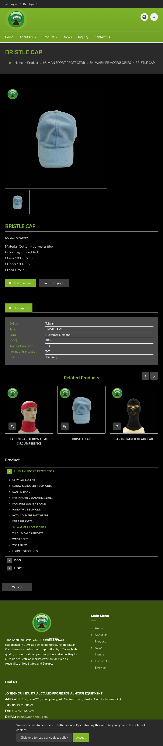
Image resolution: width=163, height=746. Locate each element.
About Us (99, 635)
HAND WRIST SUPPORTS (25, 509)
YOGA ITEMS (18, 545)
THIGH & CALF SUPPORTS (26, 533)
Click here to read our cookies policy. (44, 737)
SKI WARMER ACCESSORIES (111, 62)
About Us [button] (28, 37)
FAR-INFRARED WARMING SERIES (31, 497)
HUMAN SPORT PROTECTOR (64, 62)
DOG (14, 560)
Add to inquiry (21, 283)
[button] (144, 17)
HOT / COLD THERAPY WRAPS (28, 515)
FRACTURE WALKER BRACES (28, 503)
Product (33, 62)
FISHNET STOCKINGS (23, 551)
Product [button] (50, 37)
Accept (81, 737)
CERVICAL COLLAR (22, 480)
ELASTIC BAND (19, 492)
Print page (54, 283)
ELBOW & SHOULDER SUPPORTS (30, 486)
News (68, 37)
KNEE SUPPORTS (20, 521)
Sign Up (30, 4)
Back (17, 587)
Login (11, 4)
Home (9, 37)
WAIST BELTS (18, 539)
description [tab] (18, 308)
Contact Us (102, 37)
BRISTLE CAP (145, 62)
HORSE (15, 568)
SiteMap (98, 667)
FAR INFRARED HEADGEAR (134, 439)
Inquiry (83, 37)
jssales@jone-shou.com (32, 716)
